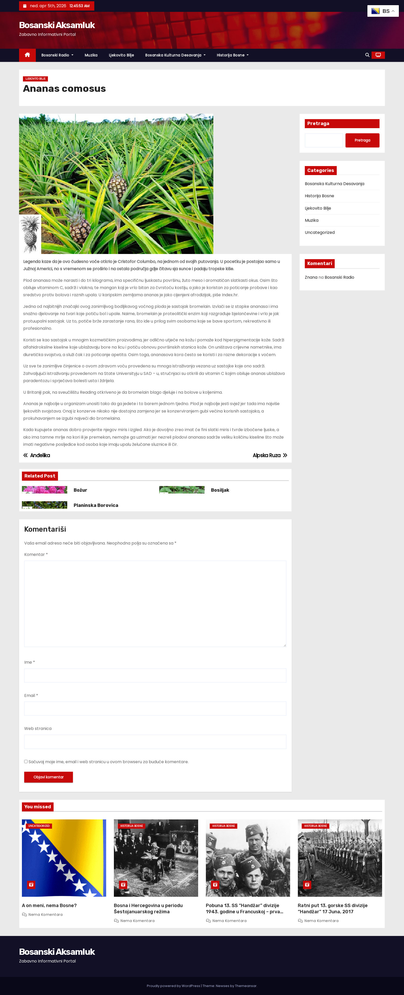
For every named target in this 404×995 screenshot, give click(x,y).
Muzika (91, 55)
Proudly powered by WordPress (174, 985)
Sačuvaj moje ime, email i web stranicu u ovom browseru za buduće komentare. (109, 762)
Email (31, 695)
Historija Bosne (233, 55)
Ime (29, 662)
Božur (80, 490)
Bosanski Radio (57, 55)
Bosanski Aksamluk (57, 25)
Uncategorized (320, 232)
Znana (311, 277)
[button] (367, 55)
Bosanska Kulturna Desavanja (175, 55)
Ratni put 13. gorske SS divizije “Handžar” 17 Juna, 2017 (333, 909)
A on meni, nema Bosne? (49, 905)
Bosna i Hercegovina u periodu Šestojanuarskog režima (148, 909)
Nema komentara (46, 914)
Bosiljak (220, 490)
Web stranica (38, 728)
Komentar (36, 554)
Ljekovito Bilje (121, 55)
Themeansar (246, 985)
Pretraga (318, 123)
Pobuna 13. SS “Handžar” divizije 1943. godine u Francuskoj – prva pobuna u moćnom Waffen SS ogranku (243, 915)
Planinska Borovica (96, 505)
